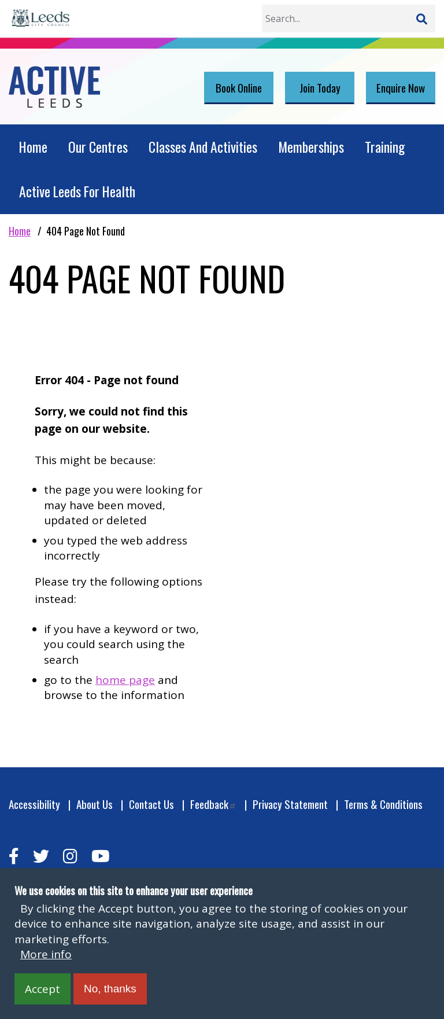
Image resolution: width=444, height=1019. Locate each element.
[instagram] (70, 856)
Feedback (213, 804)
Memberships (311, 147)
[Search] (421, 18)
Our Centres (98, 147)
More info (46, 954)
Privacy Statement (290, 804)
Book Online (239, 87)
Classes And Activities (203, 147)
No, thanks (110, 989)
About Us (94, 804)
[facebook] (14, 856)
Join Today (320, 87)
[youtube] (100, 856)
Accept (42, 988)
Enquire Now (400, 87)
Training (385, 147)
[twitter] (41, 856)
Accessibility (34, 804)
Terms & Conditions (383, 804)
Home (33, 147)
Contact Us (151, 804)
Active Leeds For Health (77, 191)
